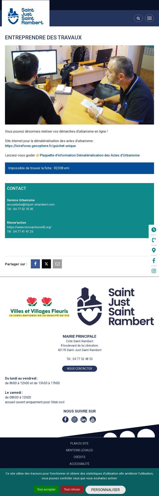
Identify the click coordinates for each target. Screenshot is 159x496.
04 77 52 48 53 (83, 359)
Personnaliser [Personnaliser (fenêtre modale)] (105, 490)
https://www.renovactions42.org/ (29, 227)
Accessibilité (79, 463)
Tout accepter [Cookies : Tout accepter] (46, 489)
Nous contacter (79, 368)
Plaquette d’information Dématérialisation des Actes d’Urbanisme (90, 155)
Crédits (79, 457)
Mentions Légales (79, 450)
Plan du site (79, 443)
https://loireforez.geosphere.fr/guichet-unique (40, 146)
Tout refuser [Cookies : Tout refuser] (72, 489)
